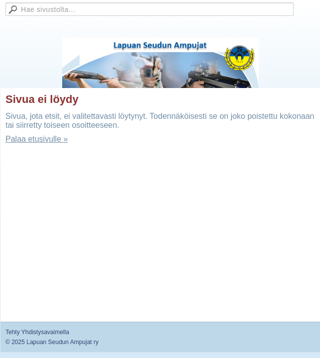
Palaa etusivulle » (36, 139)
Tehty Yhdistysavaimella (37, 332)
